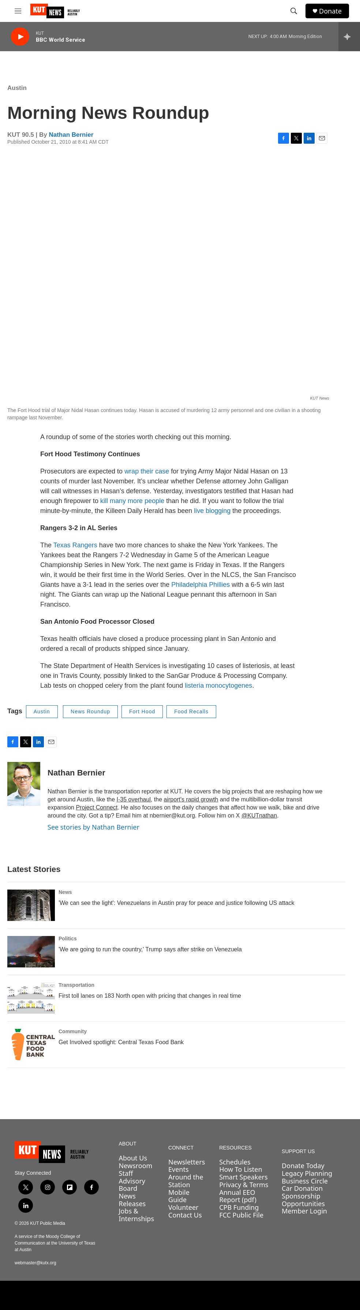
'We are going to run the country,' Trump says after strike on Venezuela (150, 949)
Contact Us (185, 1215)
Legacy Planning (307, 1173)
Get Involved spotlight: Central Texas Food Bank (121, 1042)
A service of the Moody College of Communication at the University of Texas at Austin (55, 1243)
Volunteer (183, 1207)
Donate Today (303, 1165)
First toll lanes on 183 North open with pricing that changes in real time (150, 996)
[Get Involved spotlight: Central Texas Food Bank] (31, 1044)
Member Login (304, 1211)
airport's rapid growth (191, 799)
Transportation (76, 985)
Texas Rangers (75, 545)
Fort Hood (142, 711)
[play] (20, 37)
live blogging (212, 510)
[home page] (57, 1152)
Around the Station (185, 1181)
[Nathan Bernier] (23, 784)
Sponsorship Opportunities (303, 1200)
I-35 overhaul (134, 799)
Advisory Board (132, 1185)
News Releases (132, 1200)
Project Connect (96, 807)
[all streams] (349, 36)
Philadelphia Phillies (200, 584)
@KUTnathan (259, 815)
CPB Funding (239, 1207)
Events (178, 1169)
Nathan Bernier (71, 134)
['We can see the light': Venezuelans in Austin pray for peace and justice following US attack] (31, 905)
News (65, 892)
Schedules (234, 1162)
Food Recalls (191, 711)
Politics (68, 938)
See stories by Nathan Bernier (93, 827)
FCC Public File (241, 1215)
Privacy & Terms (243, 1184)
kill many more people (132, 501)
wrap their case (146, 471)
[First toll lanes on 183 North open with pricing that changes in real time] (31, 998)
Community (73, 1031)
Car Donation (302, 1188)
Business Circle (305, 1181)
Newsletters (186, 1162)
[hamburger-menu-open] (18, 11)
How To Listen (240, 1169)
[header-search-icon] (294, 11)
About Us (133, 1158)
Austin (17, 87)
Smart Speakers (243, 1177)
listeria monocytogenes (218, 685)
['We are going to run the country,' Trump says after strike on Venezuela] (31, 951)
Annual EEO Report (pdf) (237, 1196)
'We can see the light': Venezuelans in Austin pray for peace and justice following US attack (176, 903)
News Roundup (90, 711)
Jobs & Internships (136, 1215)
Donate (330, 11)
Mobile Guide (179, 1196)
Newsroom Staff (136, 1169)
